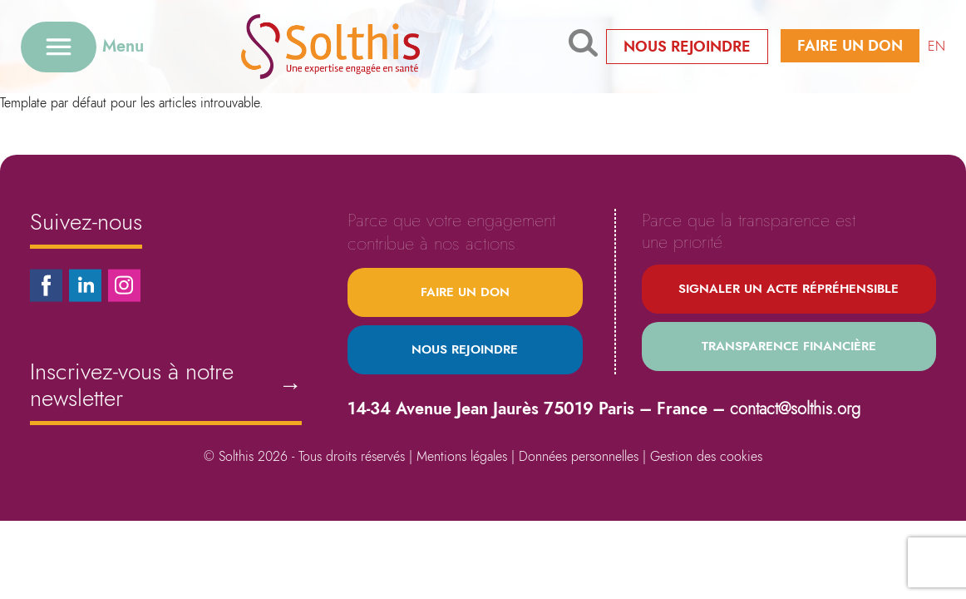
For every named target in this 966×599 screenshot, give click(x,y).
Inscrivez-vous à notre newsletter (166, 385)
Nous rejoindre (687, 46)
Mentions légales (461, 456)
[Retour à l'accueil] (356, 46)
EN (936, 46)
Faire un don (850, 46)
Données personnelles (578, 456)
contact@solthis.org (795, 409)
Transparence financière (789, 346)
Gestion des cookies (706, 456)
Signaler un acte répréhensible (788, 289)
